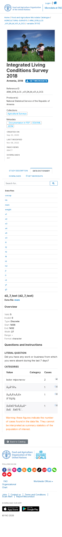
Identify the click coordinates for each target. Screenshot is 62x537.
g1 (6, 289)
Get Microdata (36, 81)
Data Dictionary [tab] (41, 171)
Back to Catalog (16, 441)
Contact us (16, 494)
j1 (5, 271)
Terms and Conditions (35, 494)
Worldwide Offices (42, 481)
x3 (6, 223)
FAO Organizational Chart (9, 484)
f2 (6, 247)
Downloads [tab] (15, 176)
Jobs (4, 494)
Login (47, 3)
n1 (6, 280)
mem (7, 205)
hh (6, 200)
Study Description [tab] (18, 171)
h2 (6, 266)
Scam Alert (7, 496)
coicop (8, 195)
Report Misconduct (25, 496)
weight (8, 209)
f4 (6, 256)
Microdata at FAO (53, 8)
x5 (6, 233)
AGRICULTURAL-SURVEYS (16, 20)
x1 (6, 214)
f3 (6, 252)
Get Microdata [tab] (34, 176)
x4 (6, 228)
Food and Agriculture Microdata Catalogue (30, 17)
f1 (6, 242)
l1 (5, 275)
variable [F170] (33, 23)
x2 (6, 219)
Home (7, 17)
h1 (6, 261)
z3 (6, 238)
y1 (6, 285)
